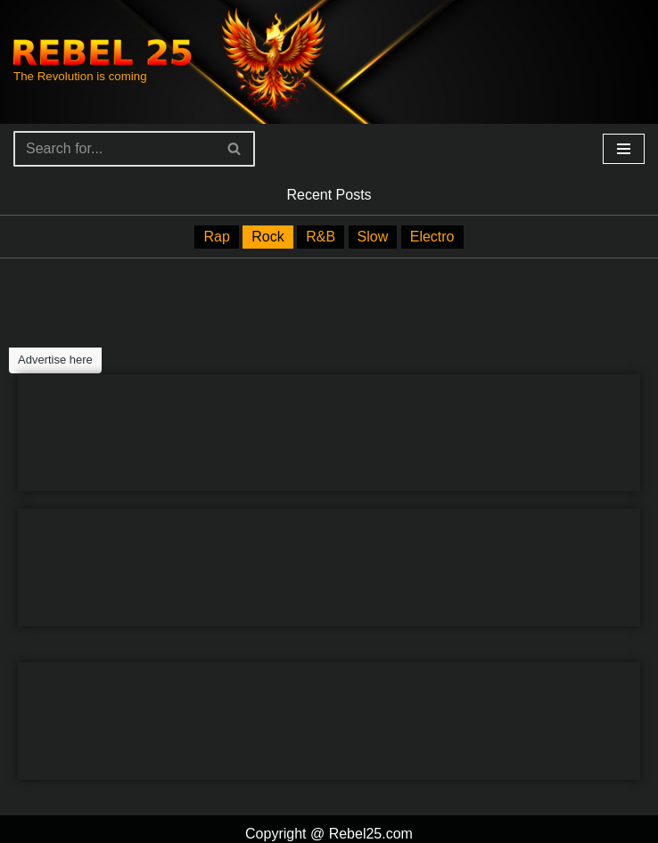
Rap (219, 235)
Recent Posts (328, 193)
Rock (269, 235)
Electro (429, 235)
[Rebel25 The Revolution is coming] (102, 61)
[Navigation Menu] (624, 149)
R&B (321, 235)
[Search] (114, 149)
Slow (371, 235)
